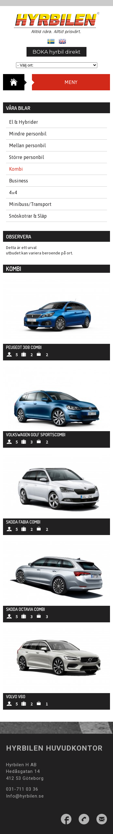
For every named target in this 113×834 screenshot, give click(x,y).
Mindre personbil (27, 133)
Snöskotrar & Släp (28, 216)
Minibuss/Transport (30, 204)
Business (18, 180)
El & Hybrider (23, 122)
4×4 (13, 192)
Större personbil (26, 157)
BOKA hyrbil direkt (56, 52)
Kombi (16, 169)
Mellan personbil (27, 145)
